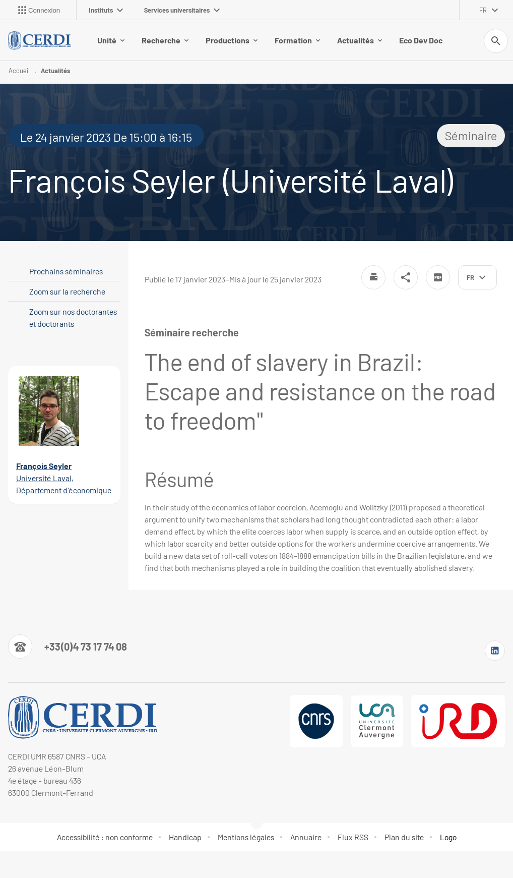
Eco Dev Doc (420, 40)
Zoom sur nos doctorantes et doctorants (73, 317)
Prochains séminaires (66, 271)
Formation (297, 40)
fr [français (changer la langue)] (483, 10)
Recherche (165, 40)
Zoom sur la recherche (67, 291)
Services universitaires (182, 10)
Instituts (106, 10)
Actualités (359, 40)
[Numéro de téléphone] (67, 646)
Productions (232, 40)
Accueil (19, 71)
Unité (110, 40)
